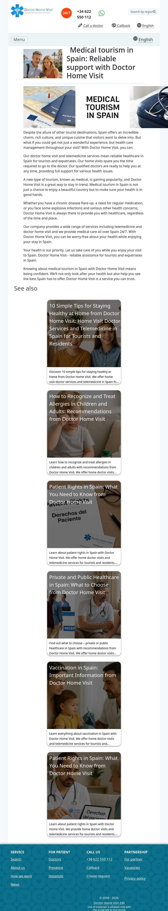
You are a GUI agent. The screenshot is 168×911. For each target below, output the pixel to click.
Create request (98, 876)
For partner (133, 859)
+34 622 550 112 (84, 14)
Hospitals (56, 876)
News (15, 884)
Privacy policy (135, 878)
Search (16, 859)
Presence (56, 867)
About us (18, 867)
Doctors (55, 859)
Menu (20, 39)
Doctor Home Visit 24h (109, 903)
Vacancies (132, 867)
